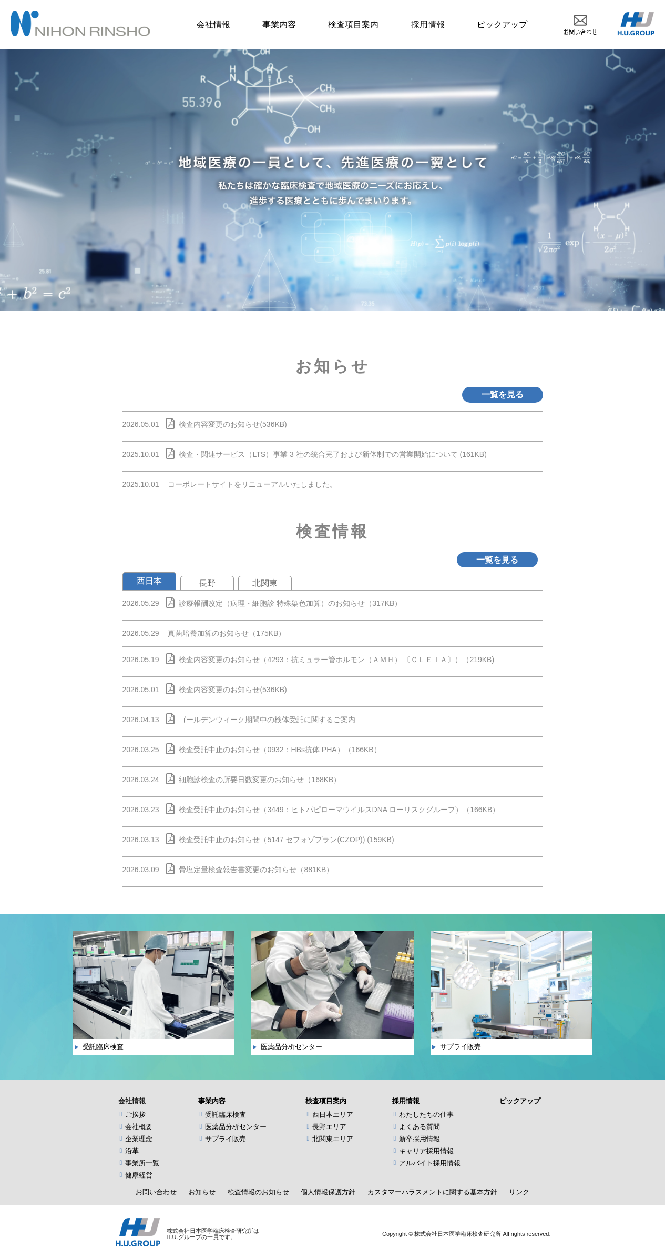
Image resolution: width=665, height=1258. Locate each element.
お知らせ (202, 1192)
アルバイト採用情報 (430, 1163)
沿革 (132, 1151)
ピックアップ (502, 24)
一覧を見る (503, 394)
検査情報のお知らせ (258, 1192)
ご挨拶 (135, 1115)
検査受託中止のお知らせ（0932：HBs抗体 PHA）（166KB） (280, 749)
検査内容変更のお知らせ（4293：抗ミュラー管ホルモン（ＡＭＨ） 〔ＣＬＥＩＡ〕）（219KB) (336, 659)
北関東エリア (332, 1139)
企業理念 (138, 1139)
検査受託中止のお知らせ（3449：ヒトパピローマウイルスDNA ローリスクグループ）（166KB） (339, 809)
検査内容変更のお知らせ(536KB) (233, 424)
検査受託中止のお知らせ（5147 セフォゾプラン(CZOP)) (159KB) (286, 839)
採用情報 (428, 24)
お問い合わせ (156, 1192)
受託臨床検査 (225, 1115)
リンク (519, 1192)
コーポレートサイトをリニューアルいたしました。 (252, 484)
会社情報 (213, 24)
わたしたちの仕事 (426, 1115)
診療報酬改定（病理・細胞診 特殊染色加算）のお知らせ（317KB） (290, 603)
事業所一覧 (142, 1163)
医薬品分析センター (236, 1127)
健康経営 (138, 1175)
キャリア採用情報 (426, 1151)
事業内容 (279, 24)
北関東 (265, 582)
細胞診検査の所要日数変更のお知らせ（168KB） (260, 779)
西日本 (149, 580)
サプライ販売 (225, 1139)
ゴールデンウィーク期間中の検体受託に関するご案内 (267, 719)
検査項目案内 (353, 24)
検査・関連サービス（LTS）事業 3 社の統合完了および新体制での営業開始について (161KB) (332, 454)
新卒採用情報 (419, 1139)
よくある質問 (419, 1127)
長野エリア (329, 1127)
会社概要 (138, 1127)
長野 (207, 582)
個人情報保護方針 (328, 1192)
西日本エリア (332, 1115)
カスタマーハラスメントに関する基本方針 (432, 1192)
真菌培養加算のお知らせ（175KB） (226, 633)
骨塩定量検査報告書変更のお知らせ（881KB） (256, 869)
